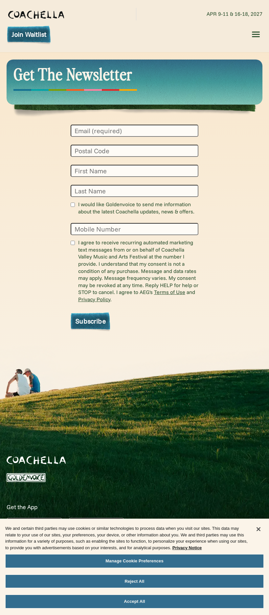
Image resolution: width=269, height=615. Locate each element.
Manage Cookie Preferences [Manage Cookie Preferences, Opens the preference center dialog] (134, 563)
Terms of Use (169, 292)
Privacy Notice (187, 550)
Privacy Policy (94, 299)
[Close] (258, 532)
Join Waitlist (28, 34)
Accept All (134, 604)
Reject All (134, 584)
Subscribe (90, 321)
